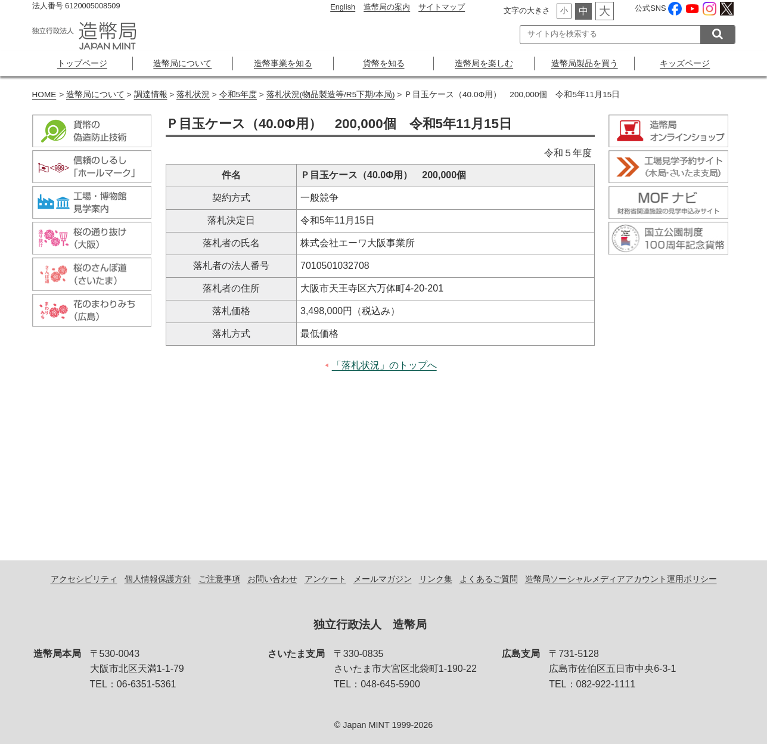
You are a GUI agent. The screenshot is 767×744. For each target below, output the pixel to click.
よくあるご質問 (488, 579)
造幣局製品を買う (584, 63)
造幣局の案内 (387, 6)
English (342, 6)
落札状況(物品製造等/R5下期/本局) (330, 94)
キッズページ (685, 63)
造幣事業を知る (283, 63)
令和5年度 (238, 94)
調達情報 (150, 94)
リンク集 (435, 579)
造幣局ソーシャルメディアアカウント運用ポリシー (621, 579)
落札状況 (193, 94)
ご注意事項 (219, 579)
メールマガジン (382, 579)
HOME (44, 94)
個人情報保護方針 (158, 579)
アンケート (325, 579)
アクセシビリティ (84, 579)
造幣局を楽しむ (484, 63)
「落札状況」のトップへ (384, 365)
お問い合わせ (272, 579)
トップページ (82, 63)
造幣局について (182, 63)
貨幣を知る (384, 63)
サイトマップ (441, 6)
